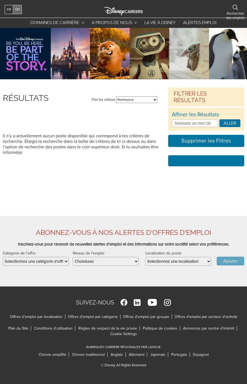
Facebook (123, 302)
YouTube (152, 302)
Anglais (117, 354)
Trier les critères (103, 100)
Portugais (179, 354)
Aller (230, 123)
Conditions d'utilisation (53, 328)
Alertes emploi (199, 22)
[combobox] (178, 261)
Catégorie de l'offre (19, 253)
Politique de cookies (160, 328)
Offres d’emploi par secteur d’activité (205, 316)
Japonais (157, 354)
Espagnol (201, 354)
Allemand (136, 354)
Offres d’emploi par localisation (36, 316)
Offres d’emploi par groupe (146, 316)
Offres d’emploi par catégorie (93, 316)
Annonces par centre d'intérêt (208, 328)
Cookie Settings (123, 334)
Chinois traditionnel (88, 354)
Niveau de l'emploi (88, 253)
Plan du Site (18, 328)
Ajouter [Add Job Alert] (230, 261)
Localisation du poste (163, 253)
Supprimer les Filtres (206, 141)
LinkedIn (137, 302)
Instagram (167, 302)
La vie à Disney (159, 24)
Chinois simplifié (52, 354)
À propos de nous (112, 22)
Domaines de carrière (55, 22)
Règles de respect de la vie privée (107, 328)
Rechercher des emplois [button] (224, 7)
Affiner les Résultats (195, 114)
